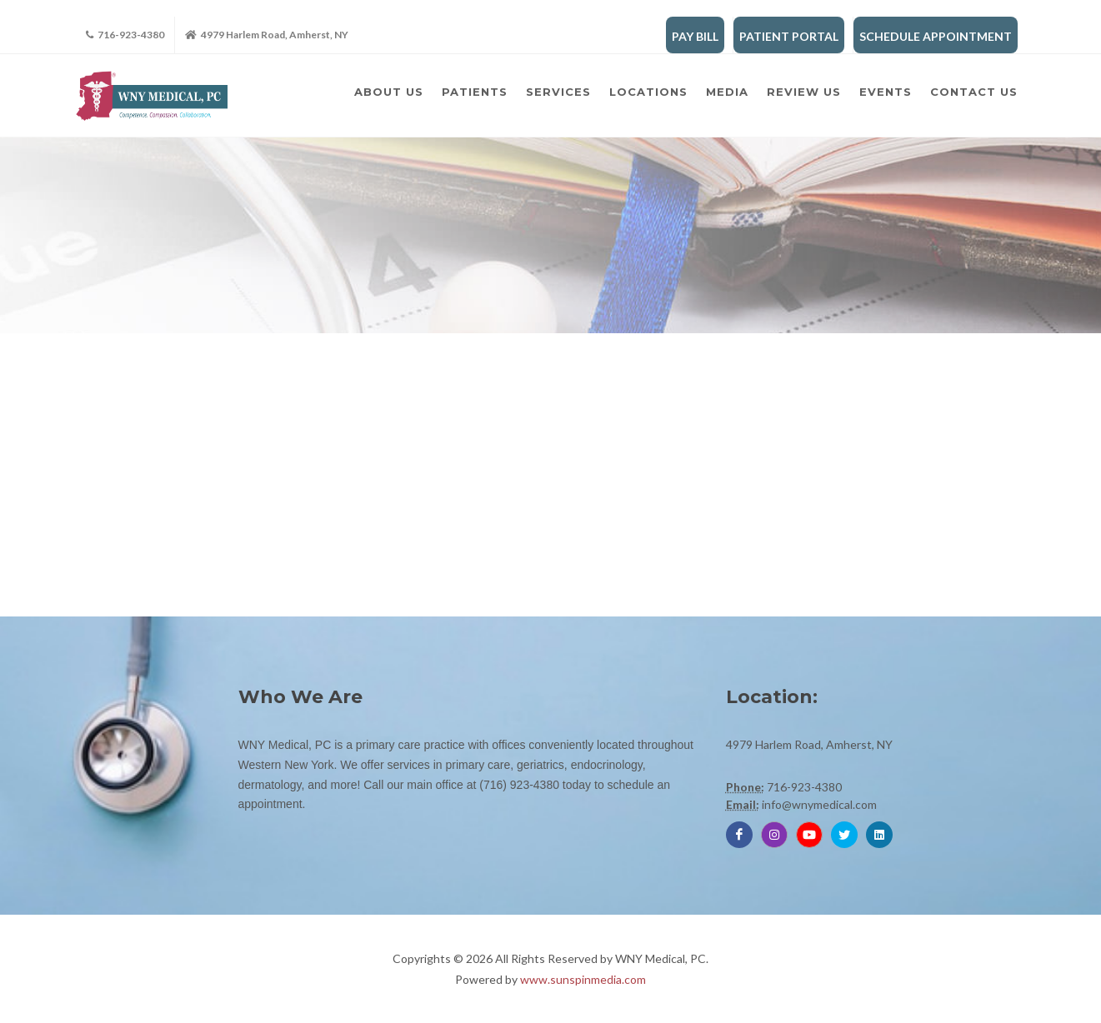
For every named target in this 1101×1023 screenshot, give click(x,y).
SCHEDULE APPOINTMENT (935, 36)
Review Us (804, 91)
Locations (648, 91)
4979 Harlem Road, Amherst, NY (266, 35)
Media (727, 91)
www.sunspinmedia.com (583, 979)
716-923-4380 (125, 35)
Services (558, 91)
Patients (475, 91)
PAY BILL (695, 36)
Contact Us (974, 91)
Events (885, 91)
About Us (388, 91)
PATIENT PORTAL (788, 36)
